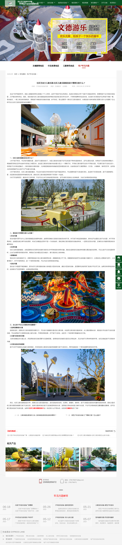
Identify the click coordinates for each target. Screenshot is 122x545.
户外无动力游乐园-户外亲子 (24, 517)
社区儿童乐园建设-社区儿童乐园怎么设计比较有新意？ (95, 435)
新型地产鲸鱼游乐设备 (50, 539)
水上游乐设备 (50, 536)
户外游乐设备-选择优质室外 (64, 505)
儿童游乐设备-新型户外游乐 (104, 505)
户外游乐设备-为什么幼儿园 (64, 517)
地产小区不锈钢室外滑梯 (51, 542)
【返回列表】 (109, 431)
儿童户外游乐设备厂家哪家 (24, 505)
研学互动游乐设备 (62, 536)
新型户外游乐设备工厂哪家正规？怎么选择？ (86, 415)
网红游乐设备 (30, 536)
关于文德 (104, 3)
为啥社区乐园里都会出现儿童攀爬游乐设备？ (59, 435)
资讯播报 (95, 3)
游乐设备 (51, 3)
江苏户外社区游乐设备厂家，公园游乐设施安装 (24, 435)
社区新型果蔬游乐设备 (34, 539)
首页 (32, 3)
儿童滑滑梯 (40, 536)
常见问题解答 (61, 495)
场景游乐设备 (63, 3)
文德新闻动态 (38, 66)
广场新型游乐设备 (19, 539)
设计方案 (41, 3)
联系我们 (113, 3)
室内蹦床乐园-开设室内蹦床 (104, 517)
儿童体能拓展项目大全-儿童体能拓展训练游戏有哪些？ (39, 415)
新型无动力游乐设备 (66, 539)
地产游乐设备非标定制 (97, 539)
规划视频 (85, 3)
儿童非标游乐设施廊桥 (81, 539)
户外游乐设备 (20, 536)
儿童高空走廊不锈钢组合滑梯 (32, 542)
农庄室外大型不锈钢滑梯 (13, 542)
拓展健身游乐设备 (75, 536)
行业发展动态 (53, 66)
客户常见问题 (83, 66)
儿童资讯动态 (68, 66)
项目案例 (75, 3)
